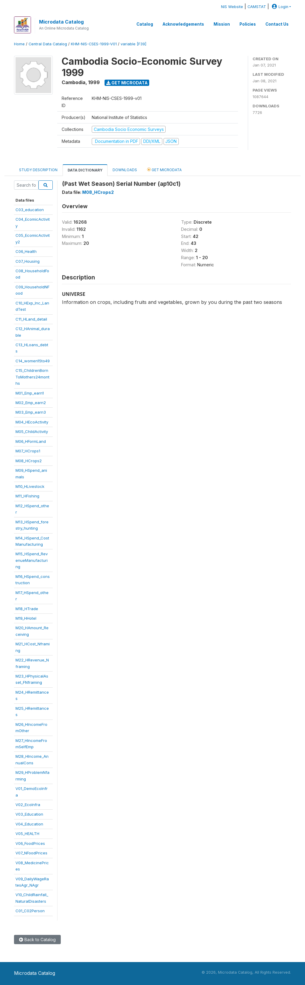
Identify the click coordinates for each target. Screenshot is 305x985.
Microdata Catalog (61, 22)
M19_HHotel (25, 618)
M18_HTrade (26, 608)
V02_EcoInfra (27, 804)
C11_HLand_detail (31, 319)
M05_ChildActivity (31, 431)
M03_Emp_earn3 (30, 412)
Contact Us (277, 24)
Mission (222, 24)
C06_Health (26, 251)
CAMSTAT (257, 6)
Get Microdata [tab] (164, 169)
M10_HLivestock (29, 486)
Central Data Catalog (48, 44)
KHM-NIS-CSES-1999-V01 (94, 44)
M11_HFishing (27, 496)
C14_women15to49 (32, 360)
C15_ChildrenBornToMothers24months (32, 377)
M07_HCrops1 (27, 451)
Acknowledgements (183, 24)
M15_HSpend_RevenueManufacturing (31, 560)
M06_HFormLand (30, 441)
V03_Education (29, 814)
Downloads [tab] (125, 170)
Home (19, 44)
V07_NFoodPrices (31, 853)
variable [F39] (133, 44)
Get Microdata (127, 82)
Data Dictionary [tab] (85, 170)
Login (279, 6)
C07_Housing (27, 261)
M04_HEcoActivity (31, 422)
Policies (247, 24)
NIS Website (232, 6)
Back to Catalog (37, 939)
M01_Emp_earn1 (29, 393)
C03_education (29, 209)
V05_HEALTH (27, 833)
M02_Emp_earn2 (30, 402)
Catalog (144, 24)
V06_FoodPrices (30, 843)
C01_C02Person (30, 910)
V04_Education (29, 824)
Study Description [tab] (38, 170)
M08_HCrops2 (28, 460)
